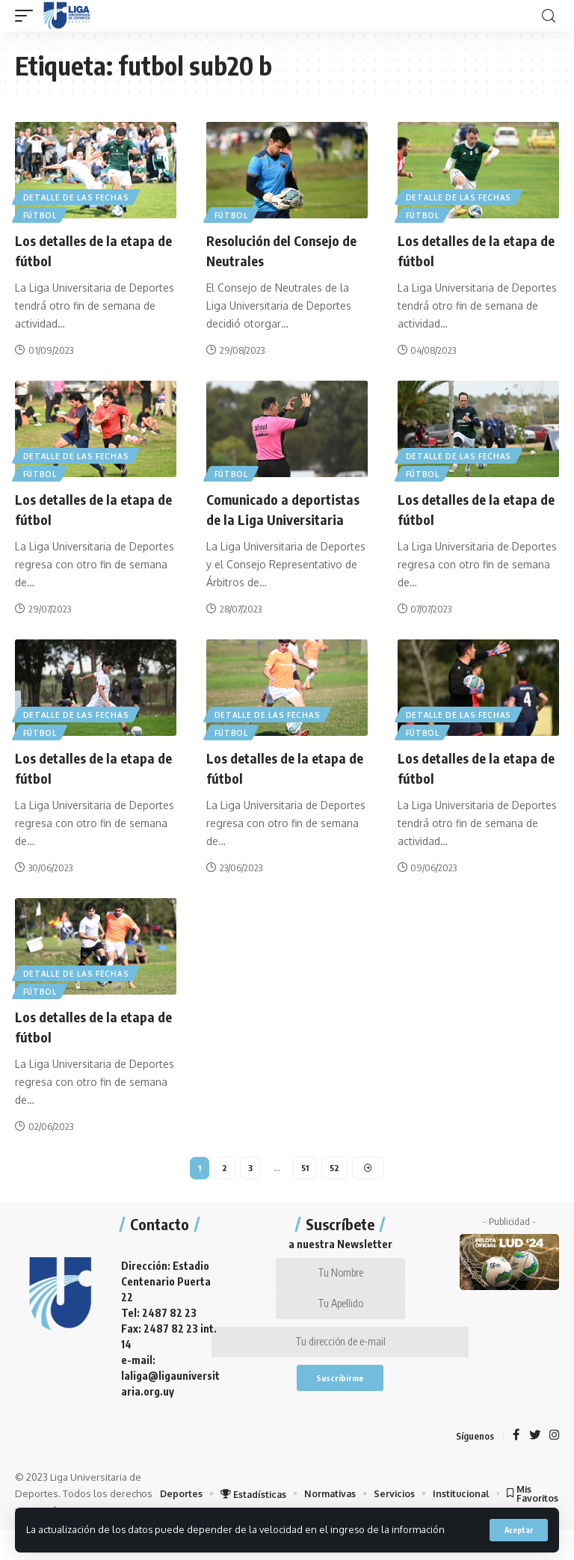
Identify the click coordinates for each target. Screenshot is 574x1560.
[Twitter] (534, 1465)
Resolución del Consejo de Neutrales (280, 249)
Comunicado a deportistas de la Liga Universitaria (276, 517)
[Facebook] (515, 1465)
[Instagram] (554, 1465)
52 (335, 1185)
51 (305, 1185)
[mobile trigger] (27, 15)
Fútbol (41, 213)
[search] (548, 16)
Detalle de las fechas (77, 193)
